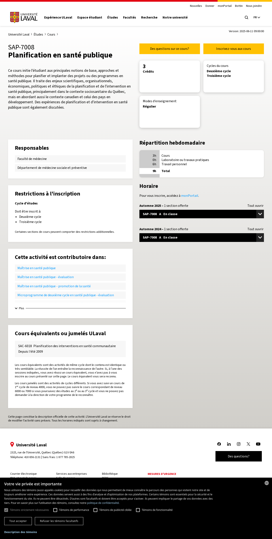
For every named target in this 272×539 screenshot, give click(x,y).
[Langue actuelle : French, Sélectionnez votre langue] (255, 17)
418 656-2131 (34, 457)
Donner (208, 6)
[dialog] (136, 508)
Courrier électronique (25, 474)
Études (114, 17)
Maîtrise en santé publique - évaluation (45, 277)
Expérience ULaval (60, 17)
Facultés (131, 17)
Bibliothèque (110, 474)
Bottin (237, 6)
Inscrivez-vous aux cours (233, 48)
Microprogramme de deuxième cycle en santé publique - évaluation (65, 295)
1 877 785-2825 (67, 457)
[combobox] (267, 483)
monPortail (223, 6)
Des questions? (237, 456)
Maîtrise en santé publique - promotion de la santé (54, 286)
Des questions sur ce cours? (169, 48)
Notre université (176, 17)
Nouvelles (194, 6)
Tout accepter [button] (18, 521)
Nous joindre (252, 6)
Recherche (151, 17)
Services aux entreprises (72, 474)
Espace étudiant (91, 17)
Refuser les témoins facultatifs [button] (59, 521)
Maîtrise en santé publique (36, 268)
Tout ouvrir (255, 206)
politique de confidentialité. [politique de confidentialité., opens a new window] (103, 503)
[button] (20, 532)
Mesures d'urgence (162, 474)
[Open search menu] (245, 17)
